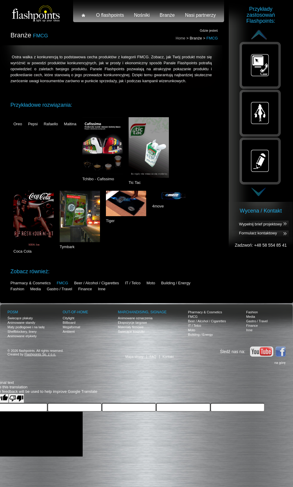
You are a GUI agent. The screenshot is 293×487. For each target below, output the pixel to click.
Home (180, 38)
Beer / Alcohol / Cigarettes (96, 283)
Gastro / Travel (59, 289)
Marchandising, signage (142, 312)
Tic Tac (135, 182)
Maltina (70, 124)
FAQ (153, 356)
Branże (167, 15)
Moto (150, 283)
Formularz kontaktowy (258, 233)
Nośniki (141, 15)
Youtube (261, 351)
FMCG (62, 283)
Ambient (69, 331)
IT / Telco (133, 283)
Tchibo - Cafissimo (98, 179)
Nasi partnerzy (200, 15)
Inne (101, 289)
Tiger (110, 221)
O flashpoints (110, 15)
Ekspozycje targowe (132, 322)
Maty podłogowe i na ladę (26, 327)
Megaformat (71, 327)
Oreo (17, 124)
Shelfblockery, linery (22, 331)
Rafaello (51, 124)
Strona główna (83, 15)
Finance (85, 289)
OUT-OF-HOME (75, 312)
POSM (12, 312)
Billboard (69, 322)
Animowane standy (21, 322)
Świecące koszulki (131, 331)
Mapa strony (134, 356)
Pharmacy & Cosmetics (30, 283)
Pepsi (33, 124)
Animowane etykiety (22, 336)
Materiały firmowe (131, 327)
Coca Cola (22, 251)
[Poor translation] (16, 398)
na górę (280, 362)
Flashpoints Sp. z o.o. (40, 354)
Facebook (280, 351)
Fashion (17, 289)
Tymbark (67, 247)
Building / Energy (175, 283)
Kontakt (168, 356)
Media (35, 289)
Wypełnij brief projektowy (260, 224)
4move (158, 206)
